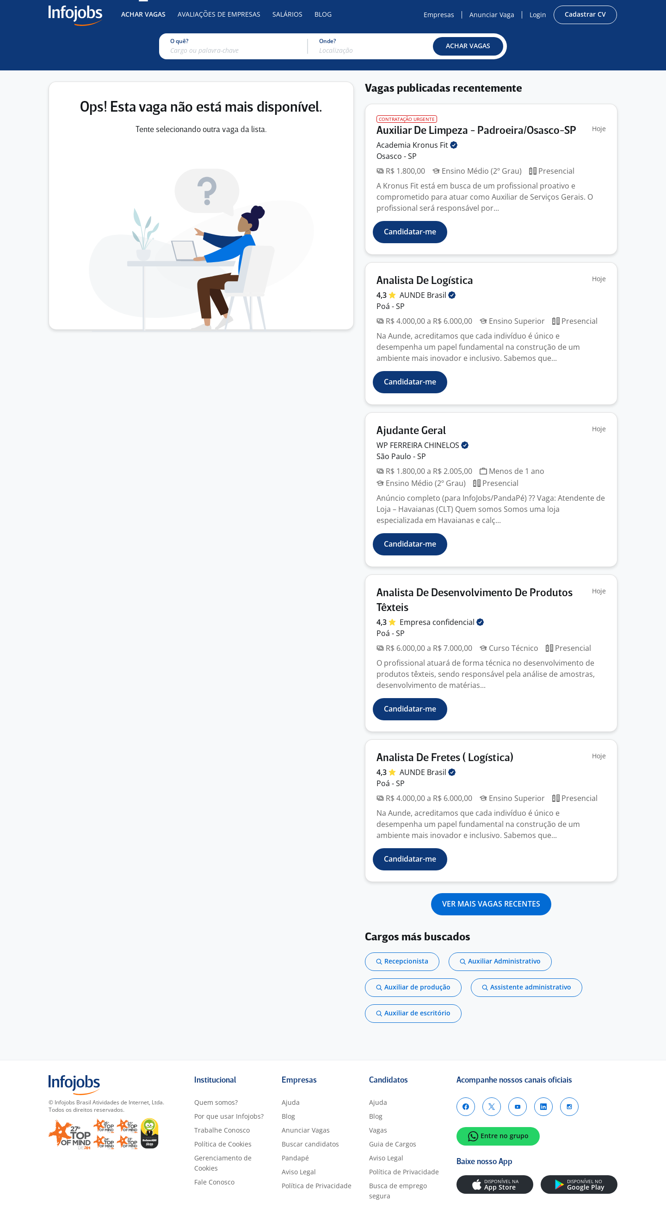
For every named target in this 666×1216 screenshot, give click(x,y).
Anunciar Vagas (306, 1130)
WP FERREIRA (422, 445)
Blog (323, 14)
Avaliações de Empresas (219, 14)
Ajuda (291, 1102)
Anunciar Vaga (491, 14)
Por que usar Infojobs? (229, 1116)
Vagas (378, 1130)
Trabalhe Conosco (222, 1130)
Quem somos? (216, 1102)
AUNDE (428, 295)
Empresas (439, 14)
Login (538, 14)
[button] (468, 46)
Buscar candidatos (310, 1144)
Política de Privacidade (317, 1185)
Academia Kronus (416, 145)
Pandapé (295, 1157)
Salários (287, 14)
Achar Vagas (143, 14)
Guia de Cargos (392, 1144)
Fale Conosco (214, 1182)
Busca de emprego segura (398, 1190)
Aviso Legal (299, 1171)
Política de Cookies (223, 1144)
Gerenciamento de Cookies (223, 1162)
